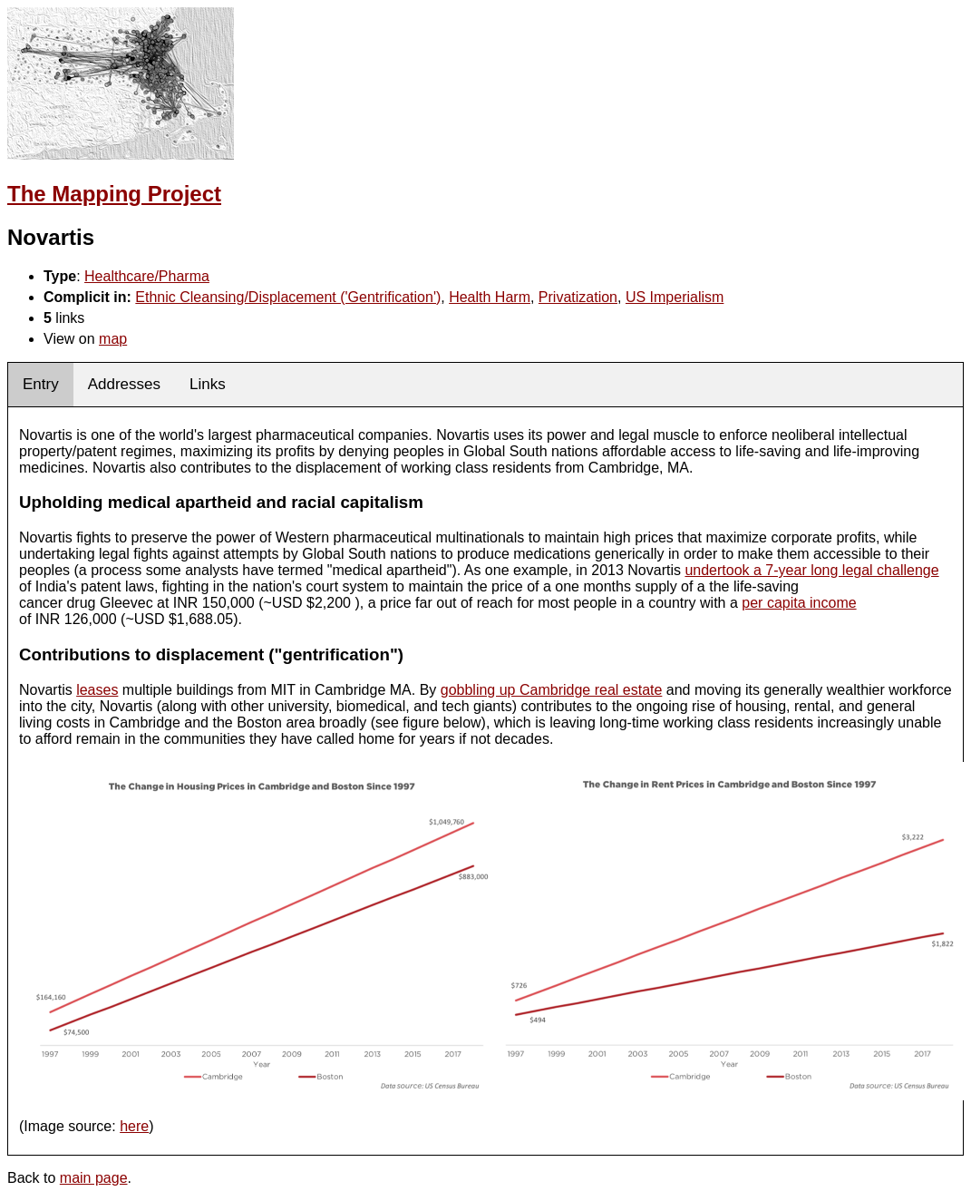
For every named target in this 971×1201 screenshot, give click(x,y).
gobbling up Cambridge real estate (552, 690)
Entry (41, 384)
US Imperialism (674, 297)
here (134, 1126)
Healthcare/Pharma (146, 276)
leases (97, 690)
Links (207, 384)
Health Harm (489, 297)
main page (94, 1178)
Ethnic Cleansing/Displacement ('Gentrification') (288, 297)
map (113, 339)
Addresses (124, 384)
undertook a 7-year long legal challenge (811, 570)
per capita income (799, 602)
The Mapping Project (114, 193)
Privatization (578, 297)
